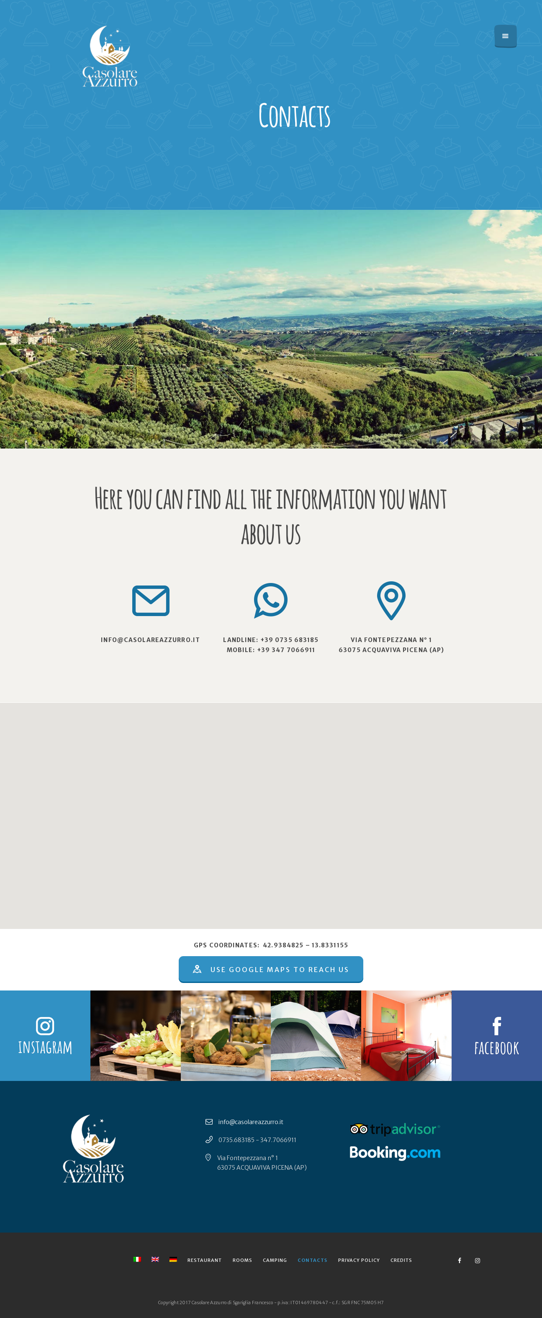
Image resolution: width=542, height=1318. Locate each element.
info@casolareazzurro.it (250, 1122)
